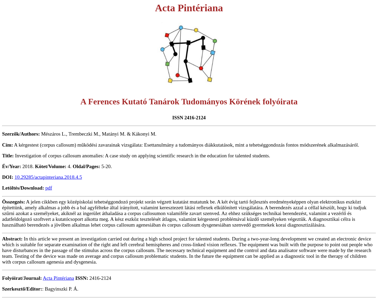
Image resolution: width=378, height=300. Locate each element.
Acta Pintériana (58, 278)
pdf (48, 188)
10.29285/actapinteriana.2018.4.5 (48, 177)
